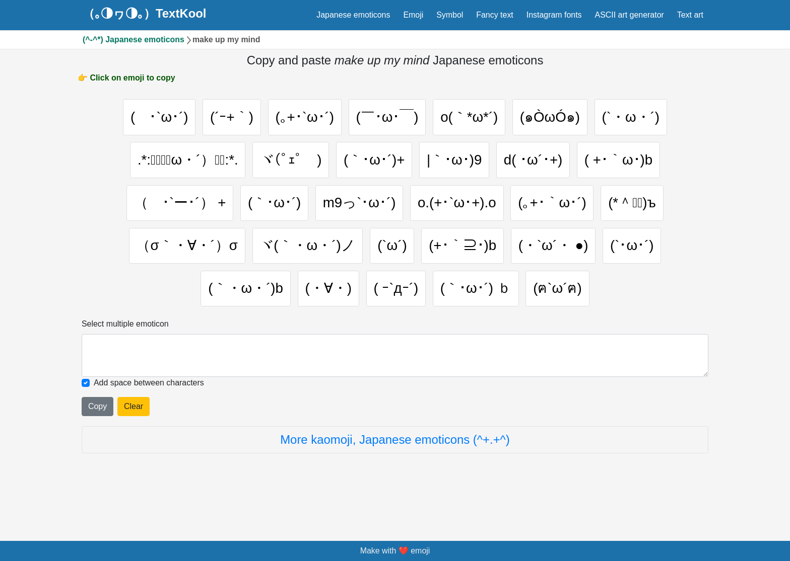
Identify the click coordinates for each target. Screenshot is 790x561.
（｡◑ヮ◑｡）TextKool (145, 14)
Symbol (449, 15)
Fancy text (494, 15)
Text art (690, 15)
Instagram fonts (554, 15)
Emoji (413, 15)
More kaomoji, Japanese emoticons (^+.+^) (395, 471)
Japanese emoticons (353, 15)
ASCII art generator (629, 15)
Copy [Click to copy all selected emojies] (97, 438)
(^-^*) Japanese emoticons (133, 39)
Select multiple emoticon (125, 355)
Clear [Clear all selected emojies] (133, 438)
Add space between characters (149, 414)
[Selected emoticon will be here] (395, 387)
